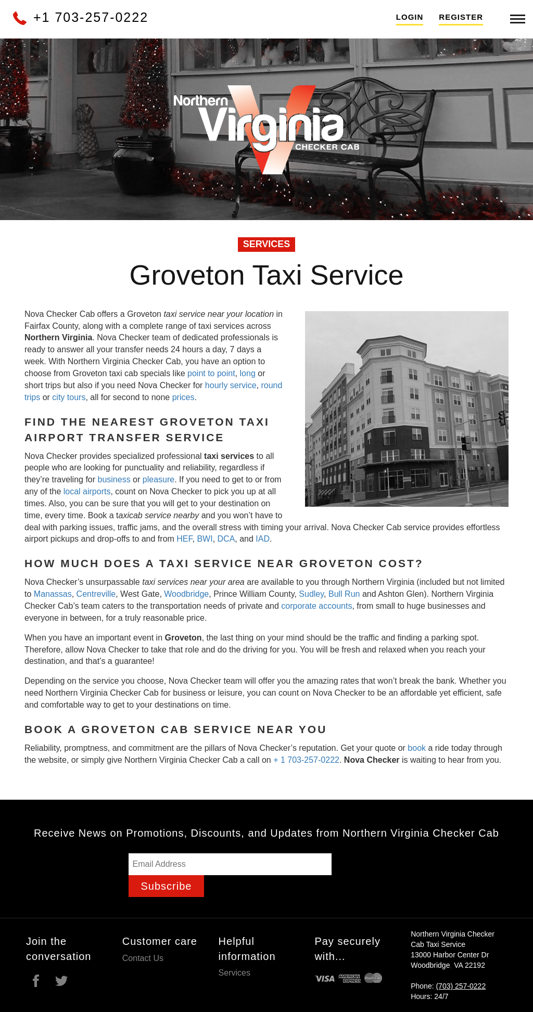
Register (461, 16)
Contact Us (142, 958)
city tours (68, 397)
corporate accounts (316, 605)
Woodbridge (186, 594)
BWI (204, 538)
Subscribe (166, 886)
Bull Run (344, 594)
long (249, 373)
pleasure (158, 479)
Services (234, 972)
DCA (226, 538)
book (417, 748)
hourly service (231, 385)
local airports (87, 491)
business (114, 479)
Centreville (96, 594)
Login (410, 16)
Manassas (53, 594)
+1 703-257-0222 (79, 17)
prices (183, 397)
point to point (211, 373)
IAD (263, 538)
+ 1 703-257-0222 (306, 759)
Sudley (311, 594)
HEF (184, 538)
